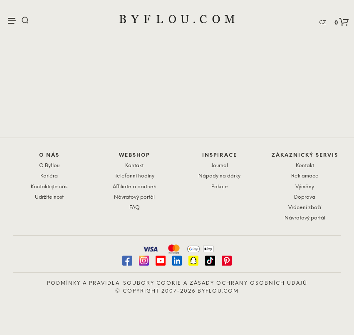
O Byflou (49, 165)
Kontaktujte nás (49, 187)
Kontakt (134, 165)
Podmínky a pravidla (83, 283)
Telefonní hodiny (134, 176)
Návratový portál (134, 197)
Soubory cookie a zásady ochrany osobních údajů (215, 283)
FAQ (134, 207)
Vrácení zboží (304, 207)
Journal (219, 165)
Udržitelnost (49, 197)
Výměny (304, 187)
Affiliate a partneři (134, 187)
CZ (322, 22)
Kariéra (49, 176)
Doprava (304, 197)
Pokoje (219, 187)
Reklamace (305, 176)
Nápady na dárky (219, 176)
